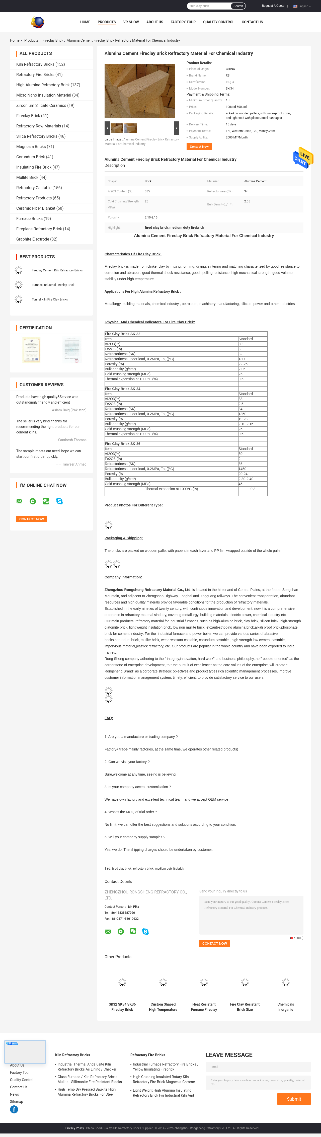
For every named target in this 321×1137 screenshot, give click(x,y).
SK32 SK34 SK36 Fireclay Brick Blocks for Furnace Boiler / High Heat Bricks (122, 1007)
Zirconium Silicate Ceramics (41, 105)
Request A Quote (273, 6)
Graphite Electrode (32, 239)
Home (85, 22)
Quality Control (218, 22)
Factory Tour (183, 22)
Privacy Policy (74, 1128)
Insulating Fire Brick (33, 167)
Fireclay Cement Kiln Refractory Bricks (57, 270)
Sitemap (16, 1102)
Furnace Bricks (29, 218)
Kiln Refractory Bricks (35, 64)
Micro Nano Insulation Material (43, 95)
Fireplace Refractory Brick (39, 228)
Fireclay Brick (52, 40)
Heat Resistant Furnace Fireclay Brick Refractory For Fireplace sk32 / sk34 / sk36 (203, 1007)
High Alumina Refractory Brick (43, 85)
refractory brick (143, 868)
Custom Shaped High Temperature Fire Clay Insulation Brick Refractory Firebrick (163, 1007)
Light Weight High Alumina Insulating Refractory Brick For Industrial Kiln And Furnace (163, 1093)
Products (107, 22)
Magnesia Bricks (31, 146)
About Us (154, 22)
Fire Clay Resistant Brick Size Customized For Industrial (245, 1007)
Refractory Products (34, 198)
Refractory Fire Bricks (35, 74)
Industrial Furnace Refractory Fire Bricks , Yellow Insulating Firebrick (165, 1066)
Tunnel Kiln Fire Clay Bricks (50, 299)
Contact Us (252, 22)
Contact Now (199, 146)
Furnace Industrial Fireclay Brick (53, 285)
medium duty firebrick (169, 868)
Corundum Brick (30, 157)
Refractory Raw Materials (38, 126)
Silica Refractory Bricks (36, 136)
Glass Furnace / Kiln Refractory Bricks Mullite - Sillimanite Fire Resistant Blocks (90, 1079)
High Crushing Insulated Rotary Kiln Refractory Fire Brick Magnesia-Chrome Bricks (164, 1080)
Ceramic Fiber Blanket (35, 208)
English (304, 6)
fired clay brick (121, 868)
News (14, 1094)
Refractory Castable (33, 187)
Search (238, 6)
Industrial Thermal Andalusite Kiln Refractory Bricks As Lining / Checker (87, 1066)
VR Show (131, 22)
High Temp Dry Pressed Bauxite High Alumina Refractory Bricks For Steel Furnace (87, 1092)
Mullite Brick (27, 177)
